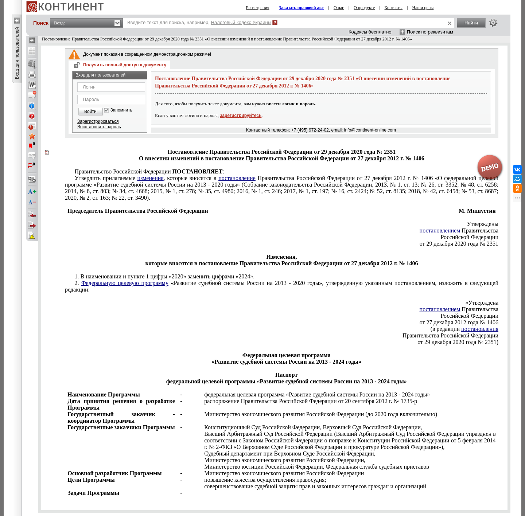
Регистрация (257, 7)
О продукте (364, 7)
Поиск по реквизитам (430, 32)
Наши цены (423, 7)
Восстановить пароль (99, 126)
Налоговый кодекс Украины (241, 22)
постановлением (440, 230)
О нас (339, 7)
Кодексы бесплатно (370, 32)
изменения (150, 178)
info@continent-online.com (370, 130)
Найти (471, 23)
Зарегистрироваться (97, 121)
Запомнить (121, 110)
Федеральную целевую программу (124, 283)
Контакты (394, 7)
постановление (237, 178)
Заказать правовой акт (301, 7)
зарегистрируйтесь (241, 115)
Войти (90, 111)
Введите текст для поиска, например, (199, 22)
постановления (479, 329)
